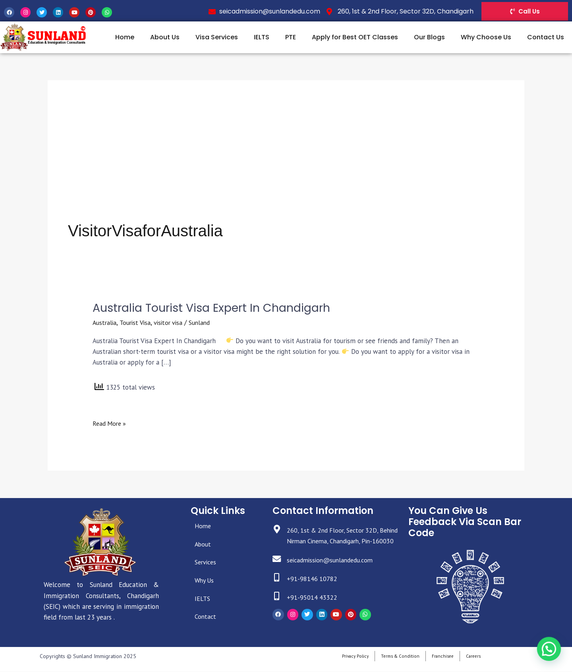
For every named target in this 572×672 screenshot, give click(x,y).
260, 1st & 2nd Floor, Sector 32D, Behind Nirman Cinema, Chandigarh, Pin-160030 (339, 541)
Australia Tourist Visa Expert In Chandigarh (218, 307)
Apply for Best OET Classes (355, 37)
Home (124, 37)
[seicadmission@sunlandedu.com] (277, 571)
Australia (105, 323)
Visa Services (216, 37)
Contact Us (545, 37)
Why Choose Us (486, 37)
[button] (550, 652)
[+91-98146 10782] (277, 590)
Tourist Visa (136, 323)
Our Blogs (429, 37)
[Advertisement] (286, 160)
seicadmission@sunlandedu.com (334, 571)
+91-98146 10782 (313, 589)
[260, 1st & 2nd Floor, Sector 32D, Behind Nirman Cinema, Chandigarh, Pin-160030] (277, 530)
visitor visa (172, 323)
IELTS (261, 37)
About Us (165, 37)
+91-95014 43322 (313, 608)
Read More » (111, 423)
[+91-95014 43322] (277, 608)
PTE (290, 37)
